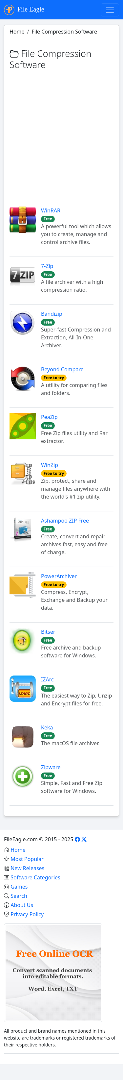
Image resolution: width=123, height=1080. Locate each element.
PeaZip (49, 417)
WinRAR (50, 210)
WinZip (49, 465)
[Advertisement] (61, 134)
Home (17, 31)
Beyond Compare (62, 369)
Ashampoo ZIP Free (65, 520)
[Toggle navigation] (110, 9)
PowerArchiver (59, 576)
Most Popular (27, 859)
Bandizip (51, 313)
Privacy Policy (27, 914)
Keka (47, 727)
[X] (84, 839)
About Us (21, 905)
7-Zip (47, 266)
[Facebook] (77, 839)
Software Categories (35, 877)
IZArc (47, 679)
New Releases (27, 868)
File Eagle (24, 10)
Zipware (51, 767)
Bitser (48, 631)
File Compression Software (64, 31)
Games (19, 886)
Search (18, 895)
